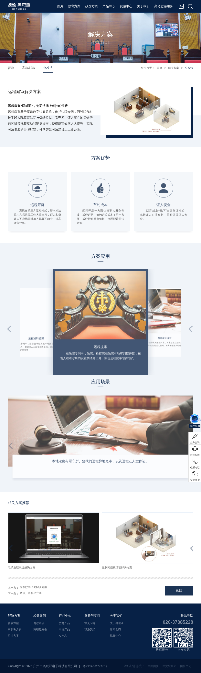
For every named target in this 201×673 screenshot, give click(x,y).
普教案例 (38, 623)
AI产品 (63, 635)
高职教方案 (15, 629)
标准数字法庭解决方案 (33, 593)
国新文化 (185, 666)
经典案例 (39, 615)
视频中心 (126, 6)
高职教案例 (40, 629)
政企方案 (91, 6)
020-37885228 (178, 622)
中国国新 (149, 666)
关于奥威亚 (117, 623)
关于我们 (143, 6)
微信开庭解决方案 (31, 599)
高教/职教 (28, 67)
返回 (179, 596)
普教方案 (13, 623)
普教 (11, 67)
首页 (60, 6)
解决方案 (173, 67)
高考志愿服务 (163, 6)
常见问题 (89, 623)
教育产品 (64, 623)
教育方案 (74, 6)
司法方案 (13, 635)
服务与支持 (92, 615)
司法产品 (64, 629)
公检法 (48, 67)
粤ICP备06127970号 (97, 666)
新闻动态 (115, 629)
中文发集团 (167, 666)
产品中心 (108, 6)
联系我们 (89, 629)
